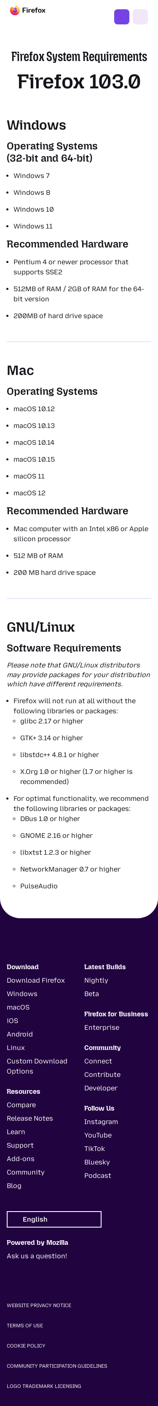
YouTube (98, 1135)
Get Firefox (121, 16)
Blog (14, 1186)
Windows (22, 994)
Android (20, 1034)
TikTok (94, 1149)
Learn (16, 1132)
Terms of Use (25, 1326)
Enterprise (101, 1027)
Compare (21, 1105)
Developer (101, 1088)
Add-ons (21, 1159)
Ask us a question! (37, 1256)
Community (26, 1172)
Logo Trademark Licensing (44, 1386)
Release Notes (30, 1118)
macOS (18, 1007)
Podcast (97, 1176)
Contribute (102, 1075)
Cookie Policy (26, 1346)
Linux (16, 1048)
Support (20, 1145)
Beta (91, 994)
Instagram (101, 1122)
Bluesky (97, 1162)
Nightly (96, 980)
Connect (98, 1061)
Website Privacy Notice (39, 1305)
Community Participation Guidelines (57, 1366)
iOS (12, 1021)
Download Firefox (36, 980)
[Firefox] (35, 17)
